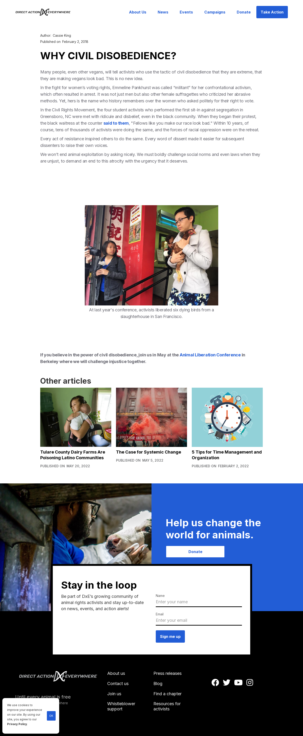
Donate (244, 12)
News (163, 12)
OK (51, 716)
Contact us (118, 683)
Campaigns (214, 12)
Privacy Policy (17, 724)
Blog (157, 683)
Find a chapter (167, 693)
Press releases (167, 673)
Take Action (272, 12)
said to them (116, 123)
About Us (137, 12)
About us (116, 673)
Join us (114, 693)
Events (186, 12)
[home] (45, 12)
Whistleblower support (121, 706)
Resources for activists (167, 706)
